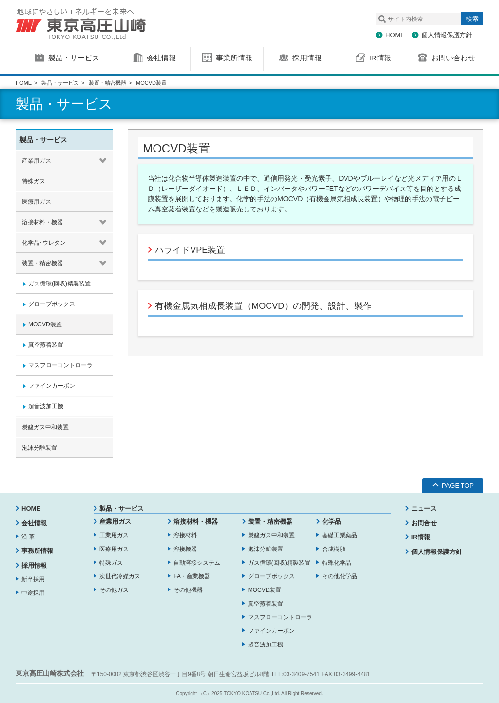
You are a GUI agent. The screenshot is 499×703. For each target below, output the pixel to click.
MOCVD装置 (265, 590)
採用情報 (34, 565)
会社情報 (34, 523)
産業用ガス (115, 521)
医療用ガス (114, 549)
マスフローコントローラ (280, 617)
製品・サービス (60, 83)
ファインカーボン (271, 630)
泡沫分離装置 (265, 549)
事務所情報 (37, 550)
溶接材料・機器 (195, 521)
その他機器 (188, 590)
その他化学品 (339, 576)
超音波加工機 (265, 644)
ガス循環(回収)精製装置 (279, 562)
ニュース (424, 508)
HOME (394, 34)
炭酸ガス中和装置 (271, 535)
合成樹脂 (333, 549)
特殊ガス (111, 562)
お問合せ (424, 523)
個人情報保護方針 (447, 34)
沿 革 (28, 536)
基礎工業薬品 (339, 535)
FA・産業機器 (191, 576)
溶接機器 (185, 549)
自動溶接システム (196, 562)
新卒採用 (33, 579)
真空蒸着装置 (265, 603)
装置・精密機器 (107, 83)
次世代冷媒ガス (119, 576)
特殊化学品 (336, 562)
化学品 (331, 521)
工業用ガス (114, 535)
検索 (472, 18)
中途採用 (33, 592)
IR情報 (420, 537)
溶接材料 (185, 535)
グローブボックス (271, 576)
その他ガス (114, 590)
